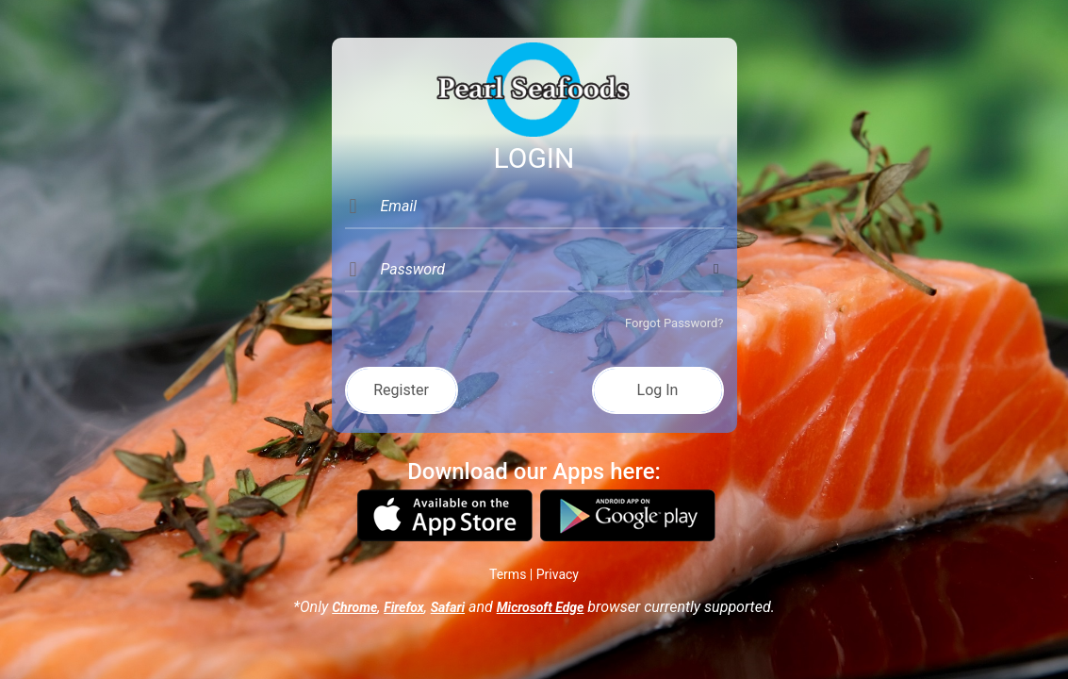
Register (401, 390)
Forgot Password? (674, 323)
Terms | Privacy (534, 574)
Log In (658, 390)
